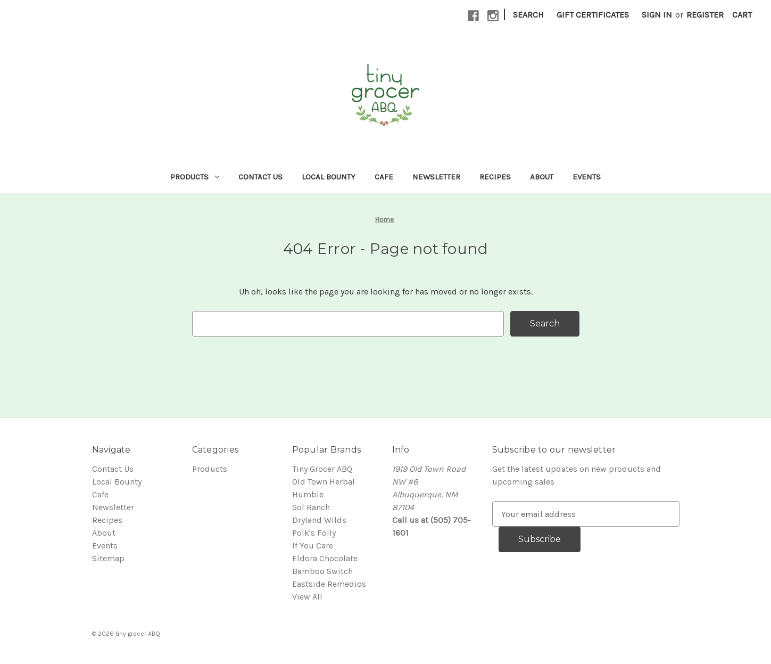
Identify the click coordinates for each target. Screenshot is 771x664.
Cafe (384, 177)
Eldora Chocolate (325, 558)
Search (528, 15)
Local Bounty (328, 177)
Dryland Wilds (319, 520)
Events (587, 177)
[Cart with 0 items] (742, 15)
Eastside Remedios (329, 584)
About (541, 177)
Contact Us (260, 177)
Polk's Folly (314, 533)
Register (705, 15)
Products (194, 177)
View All (307, 597)
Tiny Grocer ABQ (322, 469)
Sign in (657, 15)
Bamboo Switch (322, 571)
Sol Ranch (311, 507)
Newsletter (436, 177)
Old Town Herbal (323, 482)
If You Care (312, 545)
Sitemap (108, 558)
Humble (308, 494)
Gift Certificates (593, 15)
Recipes (495, 177)
